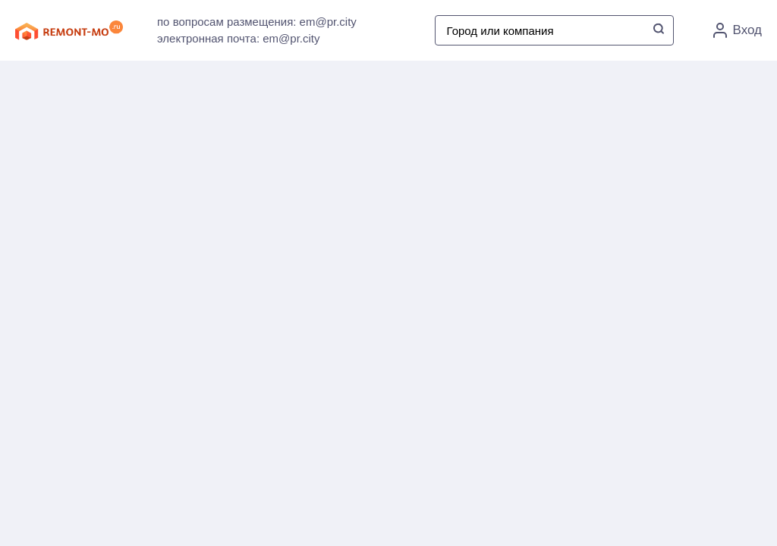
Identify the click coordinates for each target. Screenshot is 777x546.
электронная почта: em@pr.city (238, 38)
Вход (737, 30)
